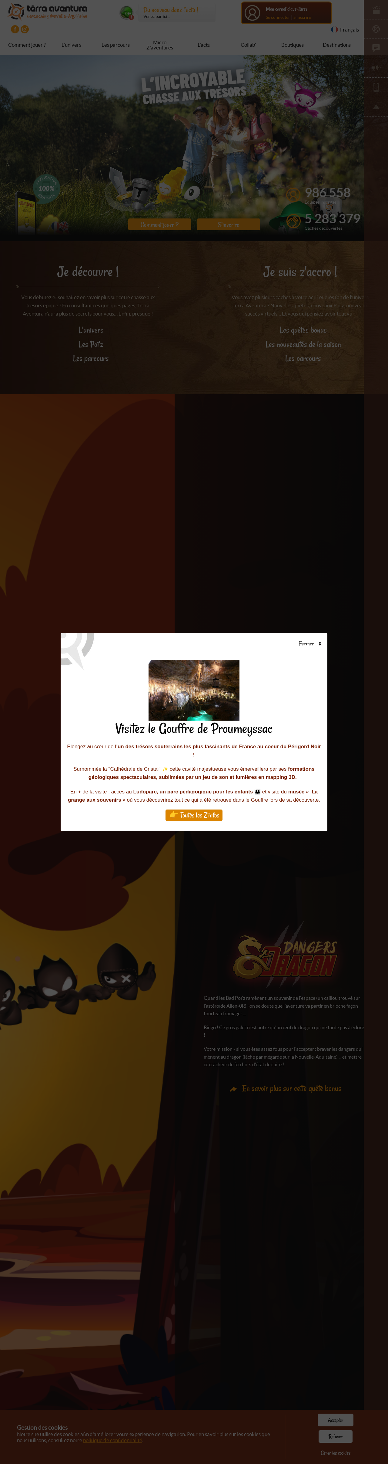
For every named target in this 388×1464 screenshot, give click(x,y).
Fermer (313, 644)
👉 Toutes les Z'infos (194, 815)
